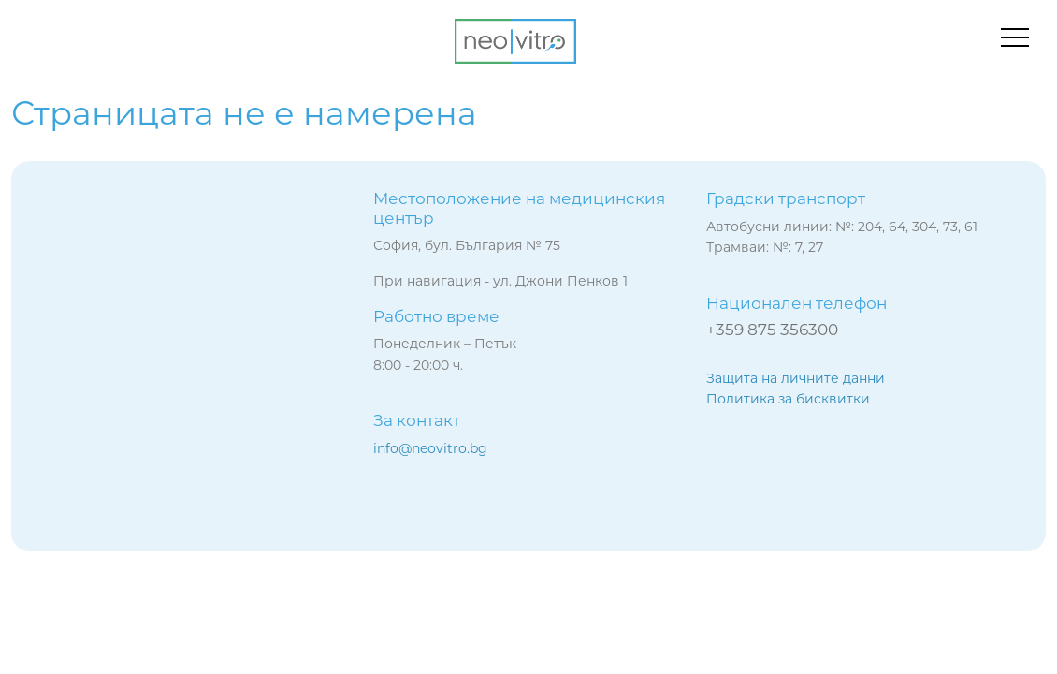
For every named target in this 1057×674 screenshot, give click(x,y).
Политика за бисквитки (788, 398)
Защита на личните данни (795, 378)
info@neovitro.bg (430, 448)
